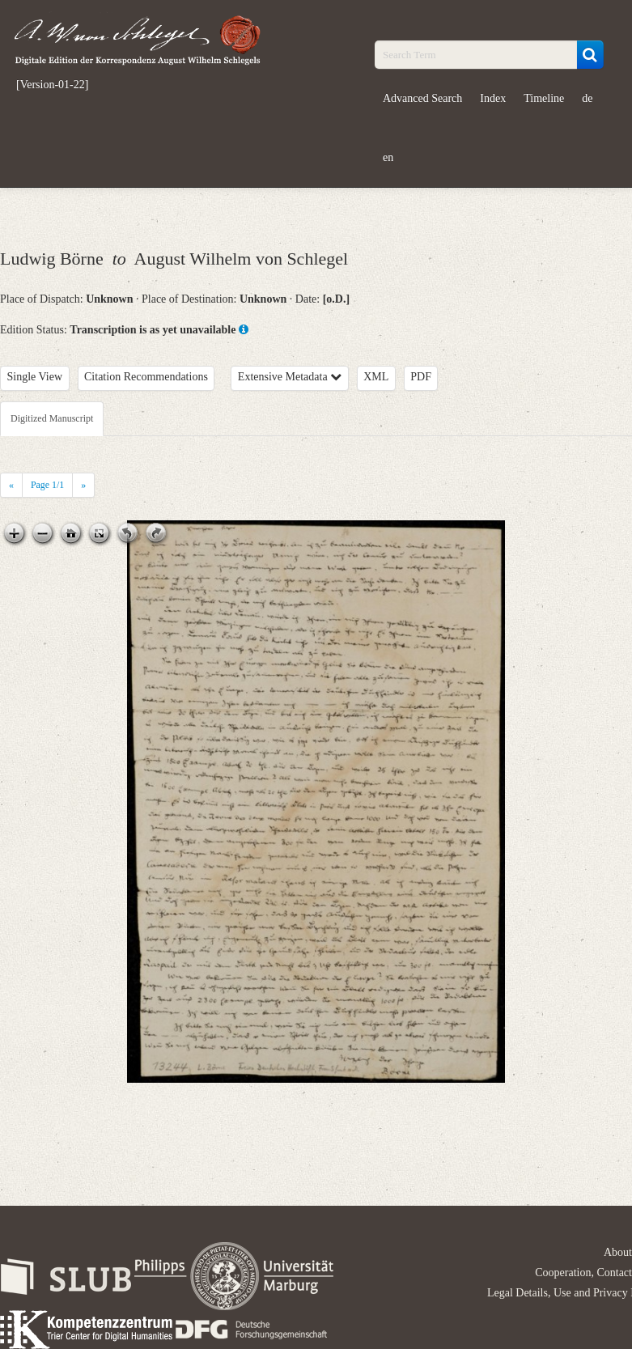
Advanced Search (422, 98)
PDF (420, 377)
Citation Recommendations (146, 377)
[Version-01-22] (52, 85)
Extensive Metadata (289, 377)
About (618, 1252)
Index (493, 98)
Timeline (544, 98)
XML (375, 377)
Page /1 (47, 484)
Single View (35, 377)
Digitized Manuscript (52, 418)
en (388, 157)
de (587, 98)
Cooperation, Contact (583, 1272)
